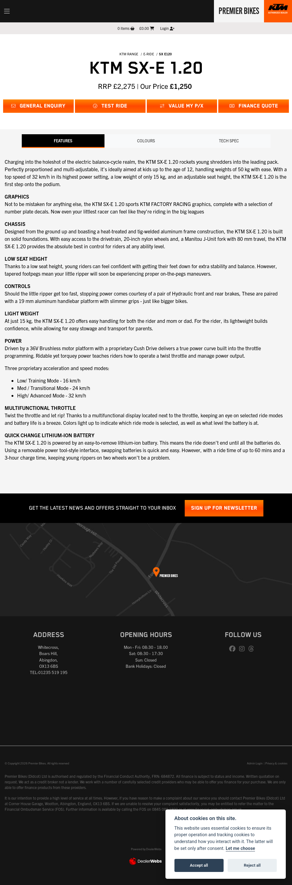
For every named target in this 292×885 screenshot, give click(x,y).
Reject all (252, 865)
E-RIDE (148, 54)
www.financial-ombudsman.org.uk (214, 809)
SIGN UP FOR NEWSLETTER (224, 508)
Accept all (199, 865)
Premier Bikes (238, 10)
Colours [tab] (146, 140)
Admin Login (254, 763)
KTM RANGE (128, 54)
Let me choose (240, 848)
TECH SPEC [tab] (229, 140)
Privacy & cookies (276, 763)
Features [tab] (63, 140)
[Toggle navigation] (7, 11)
